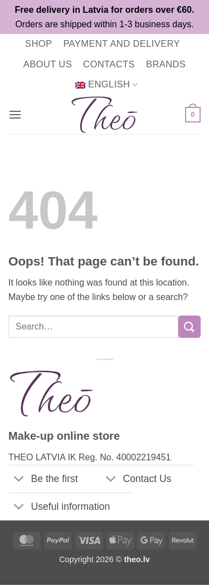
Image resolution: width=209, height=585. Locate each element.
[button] (15, 114)
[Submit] (189, 326)
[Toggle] (19, 480)
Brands (166, 64)
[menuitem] (106, 85)
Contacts (109, 64)
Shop (38, 43)
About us (47, 64)
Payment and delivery (121, 43)
